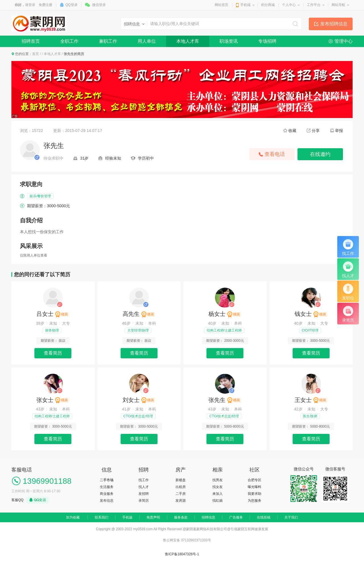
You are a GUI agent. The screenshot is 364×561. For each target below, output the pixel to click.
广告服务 (236, 517)
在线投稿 (263, 517)
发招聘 (143, 494)
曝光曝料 (254, 487)
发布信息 (106, 501)
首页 (35, 54)
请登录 (30, 5)
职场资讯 (229, 41)
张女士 (52, 400)
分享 (316, 130)
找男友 (217, 480)
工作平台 (313, 5)
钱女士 (311, 314)
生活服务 (106, 487)
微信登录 (99, 5)
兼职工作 (108, 41)
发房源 (180, 501)
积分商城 (268, 5)
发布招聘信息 (334, 23)
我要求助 (254, 494)
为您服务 (254, 501)
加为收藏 (73, 517)
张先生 (224, 400)
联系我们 (101, 517)
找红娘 (217, 501)
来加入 (217, 494)
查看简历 (53, 353)
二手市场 (106, 480)
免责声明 (153, 517)
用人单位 (147, 41)
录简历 (143, 501)
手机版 (127, 517)
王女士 (311, 400)
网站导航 (338, 5)
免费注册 (45, 5)
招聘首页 (31, 41)
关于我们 (291, 517)
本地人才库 (187, 41)
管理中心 (343, 41)
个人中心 (289, 5)
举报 (339, 130)
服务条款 (181, 517)
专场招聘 (267, 41)
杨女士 (224, 314)
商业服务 (106, 494)
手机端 (245, 5)
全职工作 (69, 41)
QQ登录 (71, 5)
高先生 (139, 314)
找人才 (143, 487)
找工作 (143, 480)
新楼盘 (180, 480)
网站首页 (221, 5)
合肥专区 (254, 480)
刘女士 (139, 400)
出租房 (180, 487)
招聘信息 (208, 517)
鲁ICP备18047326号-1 (182, 554)
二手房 (180, 494)
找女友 (217, 487)
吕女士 (52, 314)
